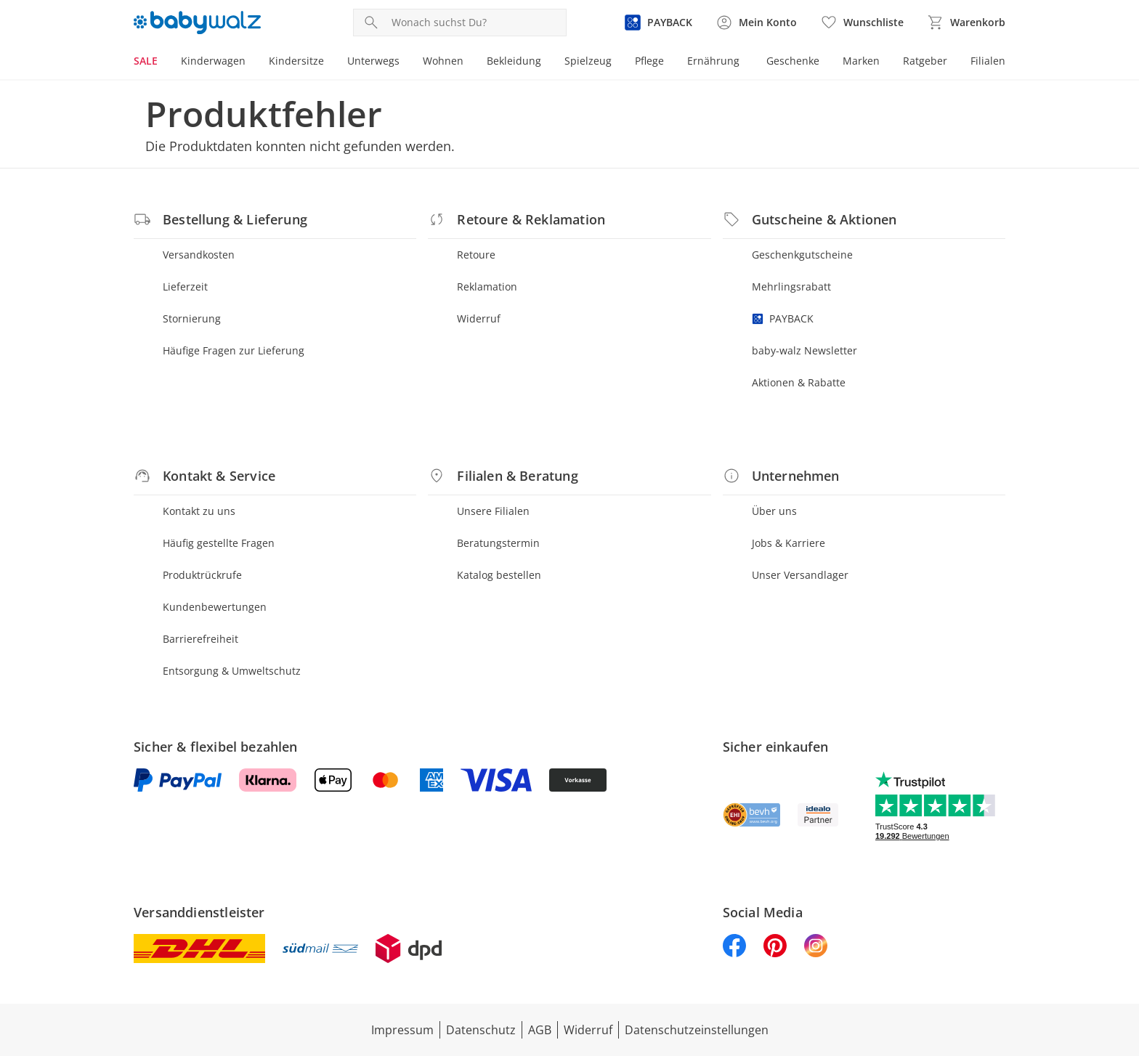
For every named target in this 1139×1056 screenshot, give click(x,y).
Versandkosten (199, 254)
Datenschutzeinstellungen (697, 1030)
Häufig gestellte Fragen (219, 543)
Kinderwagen (213, 61)
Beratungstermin (498, 543)
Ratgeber (925, 61)
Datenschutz (481, 1030)
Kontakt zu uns (199, 511)
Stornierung (192, 318)
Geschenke (792, 61)
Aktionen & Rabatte (799, 382)
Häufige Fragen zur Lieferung (233, 350)
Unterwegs (373, 61)
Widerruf (478, 318)
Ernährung (713, 61)
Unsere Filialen (493, 511)
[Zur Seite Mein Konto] (756, 22)
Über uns (774, 511)
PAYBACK (783, 318)
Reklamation (487, 286)
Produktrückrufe (202, 575)
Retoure (476, 254)
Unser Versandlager (800, 575)
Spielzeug (588, 61)
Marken (861, 61)
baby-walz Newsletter (804, 350)
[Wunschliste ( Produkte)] (862, 22)
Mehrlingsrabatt (791, 286)
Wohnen (443, 61)
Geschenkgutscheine (802, 254)
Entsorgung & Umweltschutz (232, 671)
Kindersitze (296, 61)
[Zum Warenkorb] (966, 22)
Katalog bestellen (499, 575)
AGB (539, 1030)
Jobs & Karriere (788, 543)
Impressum (402, 1030)
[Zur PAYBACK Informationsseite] (658, 22)
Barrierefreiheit (200, 639)
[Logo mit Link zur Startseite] (197, 22)
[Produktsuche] (476, 22)
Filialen (987, 61)
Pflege (649, 61)
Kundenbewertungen (215, 607)
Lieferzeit (185, 286)
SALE (146, 61)
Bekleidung (514, 61)
